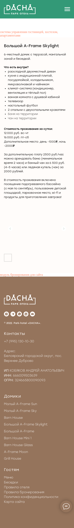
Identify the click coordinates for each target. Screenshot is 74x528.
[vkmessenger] (25, 314)
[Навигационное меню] (67, 9)
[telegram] (12, 314)
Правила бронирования (24, 492)
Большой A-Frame (19, 431)
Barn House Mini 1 (18, 438)
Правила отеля (16, 487)
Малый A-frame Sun (20, 404)
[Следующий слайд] (63, 228)
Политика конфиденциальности (31, 497)
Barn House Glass (18, 445)
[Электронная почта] (32, 314)
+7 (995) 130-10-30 (19, 341)
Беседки (11, 482)
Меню (8, 477)
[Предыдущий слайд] (10, 228)
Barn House (13, 418)
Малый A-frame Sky (20, 411)
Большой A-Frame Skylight (26, 424)
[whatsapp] (19, 314)
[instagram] (6, 314)
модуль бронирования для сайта (21, 274)
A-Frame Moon (16, 452)
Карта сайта (14, 502)
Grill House (12, 458)
